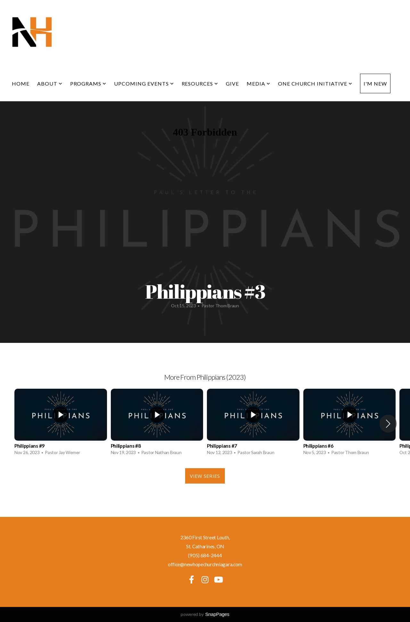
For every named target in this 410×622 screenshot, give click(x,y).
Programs (88, 83)
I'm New (375, 83)
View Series (205, 476)
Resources (200, 83)
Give (232, 83)
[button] (388, 424)
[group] (60, 424)
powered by (205, 614)
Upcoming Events (144, 83)
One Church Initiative (315, 83)
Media (258, 83)
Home (20, 83)
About (49, 83)
